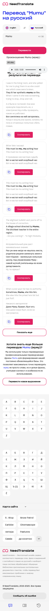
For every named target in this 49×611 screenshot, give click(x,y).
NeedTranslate (18, 3)
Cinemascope (27, 524)
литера (9, 531)
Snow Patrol (26, 517)
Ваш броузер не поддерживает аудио (28, 69)
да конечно (25, 539)
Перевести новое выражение (25, 381)
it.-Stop (9, 517)
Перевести (24, 50)
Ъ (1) (15, 486)
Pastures (25, 531)
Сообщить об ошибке (24, 596)
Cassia (8, 539)
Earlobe (9, 524)
